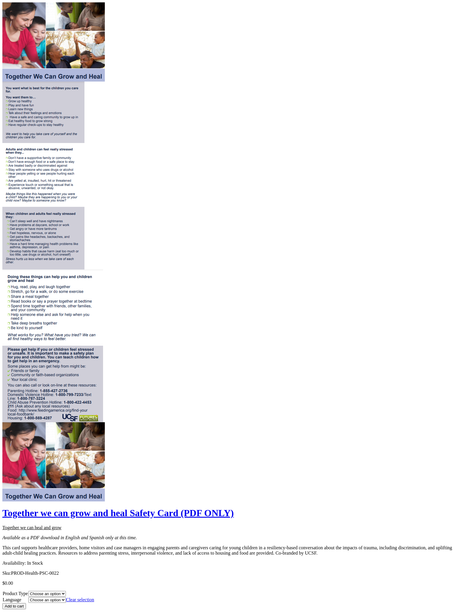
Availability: (14, 563)
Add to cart (14, 606)
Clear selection (80, 599)
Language (12, 599)
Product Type (15, 593)
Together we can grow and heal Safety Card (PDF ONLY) (118, 513)
